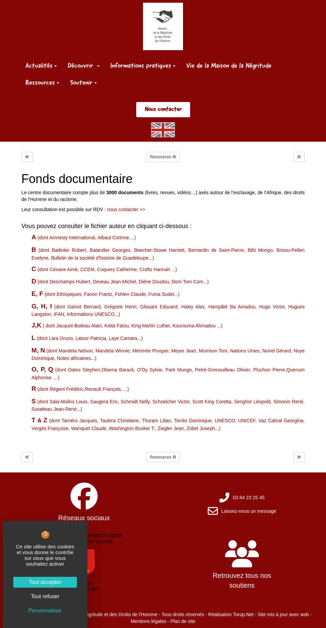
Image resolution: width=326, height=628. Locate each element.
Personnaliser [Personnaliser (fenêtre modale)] (45, 610)
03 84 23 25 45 (248, 497)
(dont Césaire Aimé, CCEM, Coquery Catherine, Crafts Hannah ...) (104, 269)
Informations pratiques (143, 65)
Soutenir (83, 82)
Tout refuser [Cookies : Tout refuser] (45, 596)
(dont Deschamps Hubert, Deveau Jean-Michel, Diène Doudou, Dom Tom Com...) (120, 281)
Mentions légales (148, 621)
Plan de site (182, 621)
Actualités (41, 65)
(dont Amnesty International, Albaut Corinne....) (84, 237)
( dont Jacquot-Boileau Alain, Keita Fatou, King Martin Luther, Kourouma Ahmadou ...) (127, 325)
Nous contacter (163, 109)
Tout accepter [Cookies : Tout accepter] (45, 582)
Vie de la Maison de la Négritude (228, 65)
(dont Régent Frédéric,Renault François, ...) (80, 389)
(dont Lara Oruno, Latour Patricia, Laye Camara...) (87, 338)
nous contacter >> (126, 209)
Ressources (42, 82)
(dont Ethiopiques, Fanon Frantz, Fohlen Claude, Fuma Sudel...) (106, 294)
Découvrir (84, 65)
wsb (304, 614)
